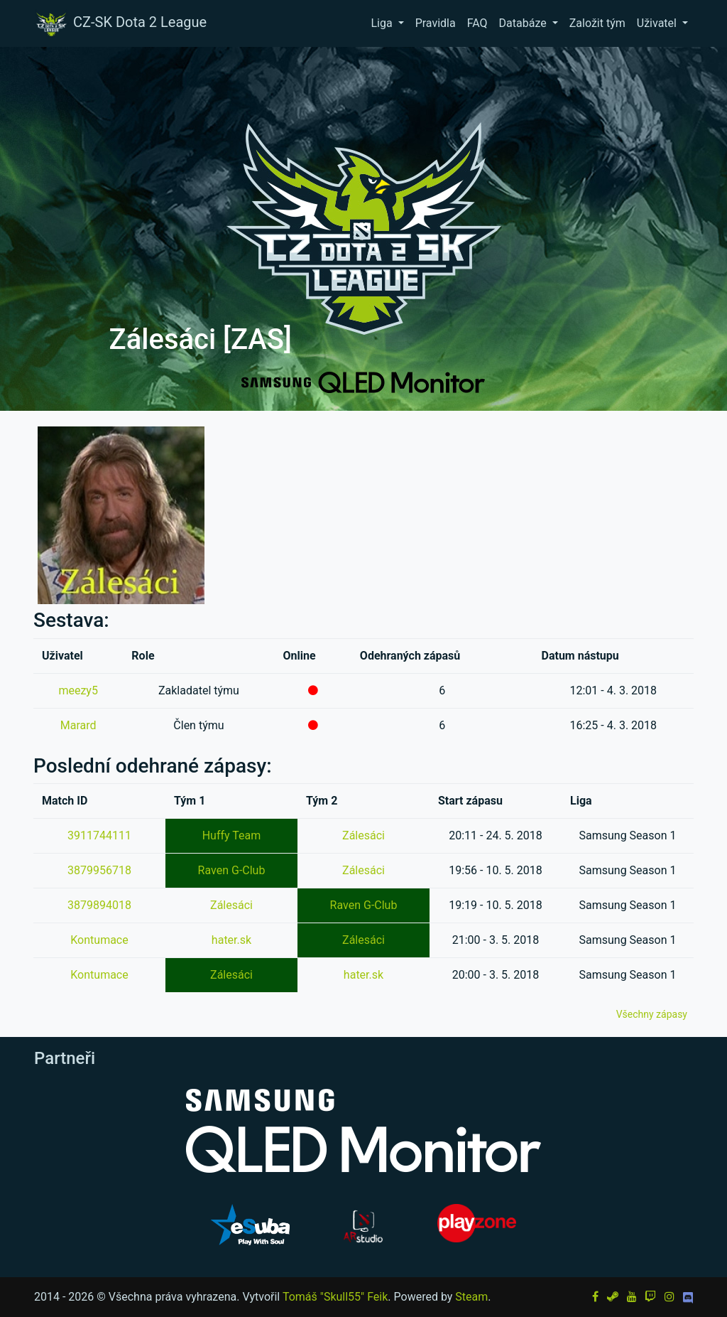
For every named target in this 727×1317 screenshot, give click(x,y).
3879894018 (99, 905)
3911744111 (99, 835)
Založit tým (597, 23)
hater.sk (231, 940)
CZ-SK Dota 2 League (120, 23)
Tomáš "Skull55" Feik (335, 1296)
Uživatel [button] (658, 23)
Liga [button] (383, 23)
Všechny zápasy (651, 1014)
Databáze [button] (524, 23)
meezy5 (78, 690)
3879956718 (99, 870)
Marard (78, 725)
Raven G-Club (232, 870)
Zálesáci (363, 835)
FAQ (477, 23)
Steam (471, 1296)
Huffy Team (231, 835)
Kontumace (99, 940)
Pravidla (435, 23)
